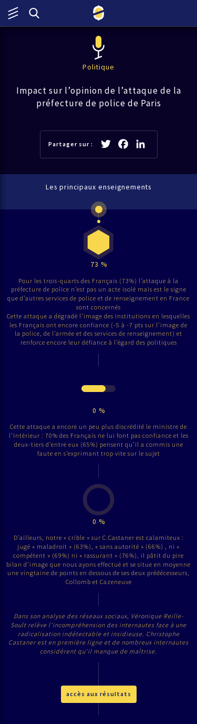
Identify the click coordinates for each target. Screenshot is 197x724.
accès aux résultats (98, 694)
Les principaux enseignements (98, 187)
